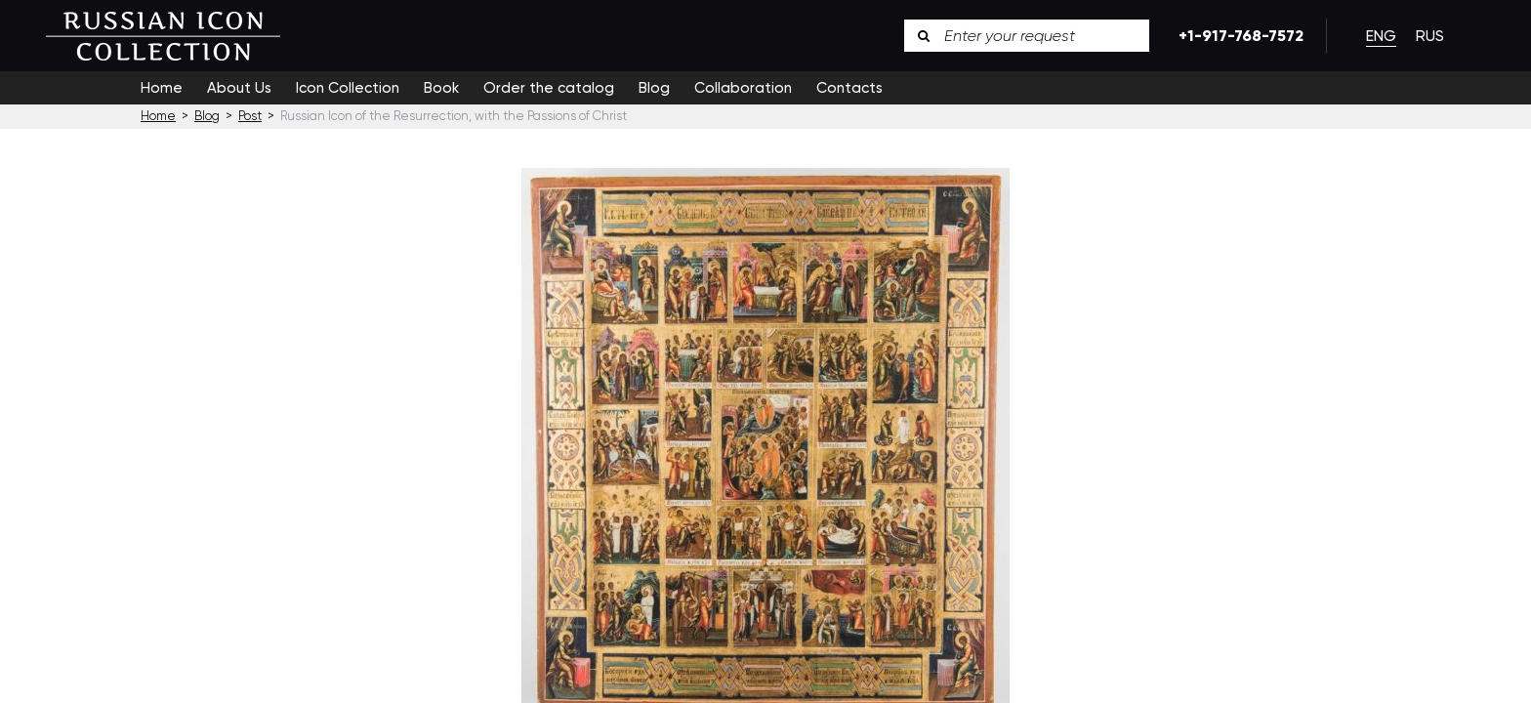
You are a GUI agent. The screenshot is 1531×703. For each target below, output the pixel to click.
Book (441, 88)
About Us (239, 88)
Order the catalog (548, 88)
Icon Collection (347, 88)
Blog (654, 88)
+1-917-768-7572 (1238, 35)
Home (162, 88)
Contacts (849, 88)
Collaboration (743, 88)
